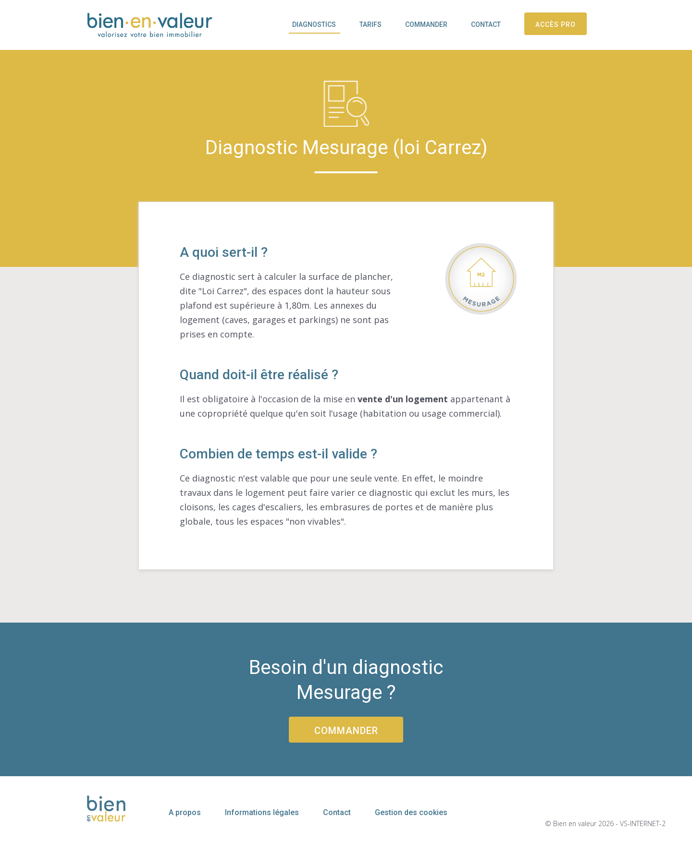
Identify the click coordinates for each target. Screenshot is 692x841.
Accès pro (555, 24)
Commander (426, 24)
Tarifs (370, 24)
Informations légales (262, 812)
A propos (185, 812)
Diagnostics (314, 24)
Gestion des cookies (411, 812)
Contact (486, 24)
